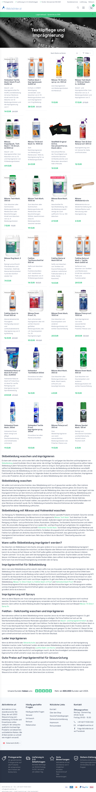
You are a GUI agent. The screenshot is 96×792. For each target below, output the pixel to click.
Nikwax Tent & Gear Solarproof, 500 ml (83, 142)
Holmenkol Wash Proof (64, 573)
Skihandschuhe (29, 634)
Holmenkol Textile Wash (47, 519)
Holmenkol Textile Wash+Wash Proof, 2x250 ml (12, 82)
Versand (29, 706)
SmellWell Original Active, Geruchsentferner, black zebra (59, 144)
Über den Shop (55, 704)
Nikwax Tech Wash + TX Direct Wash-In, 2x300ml (83, 82)
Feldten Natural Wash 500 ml (58, 255)
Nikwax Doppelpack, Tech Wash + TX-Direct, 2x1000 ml (12, 144)
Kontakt (53, 700)
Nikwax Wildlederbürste (82, 197)
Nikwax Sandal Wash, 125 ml (81, 419)
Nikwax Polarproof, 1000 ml (83, 309)
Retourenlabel (55, 717)
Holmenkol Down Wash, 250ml (11, 419)
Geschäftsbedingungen (59, 707)
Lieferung (83, 2)
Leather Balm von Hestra (45, 639)
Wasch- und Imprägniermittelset (73, 612)
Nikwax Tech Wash (61, 508)
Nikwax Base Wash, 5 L (59, 197)
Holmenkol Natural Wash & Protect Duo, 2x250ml (12, 366)
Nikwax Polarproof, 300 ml (59, 419)
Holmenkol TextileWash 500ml (36, 365)
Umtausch (30, 709)
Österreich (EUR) (11, 734)
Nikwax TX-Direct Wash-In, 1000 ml (35, 142)
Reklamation (31, 716)
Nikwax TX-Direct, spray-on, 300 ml (59, 81)
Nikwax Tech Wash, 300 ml (12, 197)
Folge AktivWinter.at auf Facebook (83, 721)
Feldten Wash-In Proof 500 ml (11, 309)
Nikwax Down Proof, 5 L (33, 309)
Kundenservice (72, 2)
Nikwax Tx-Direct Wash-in (23, 573)
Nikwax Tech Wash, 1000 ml (36, 197)
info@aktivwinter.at (83, 716)
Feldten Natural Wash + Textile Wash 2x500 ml (82, 256)
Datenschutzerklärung (59, 710)
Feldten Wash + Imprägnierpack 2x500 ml (35, 82)
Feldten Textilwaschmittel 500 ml (35, 256)
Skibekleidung (7, 454)
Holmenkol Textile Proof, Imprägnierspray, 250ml (35, 421)
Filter (86, 53)
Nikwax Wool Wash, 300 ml (59, 365)
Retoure (91, 2)
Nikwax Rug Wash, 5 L (12, 255)
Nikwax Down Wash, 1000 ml (59, 309)
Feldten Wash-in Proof (43, 573)
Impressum (54, 713)
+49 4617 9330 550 (83, 713)
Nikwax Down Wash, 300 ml (83, 365)
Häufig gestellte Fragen (35, 703)
